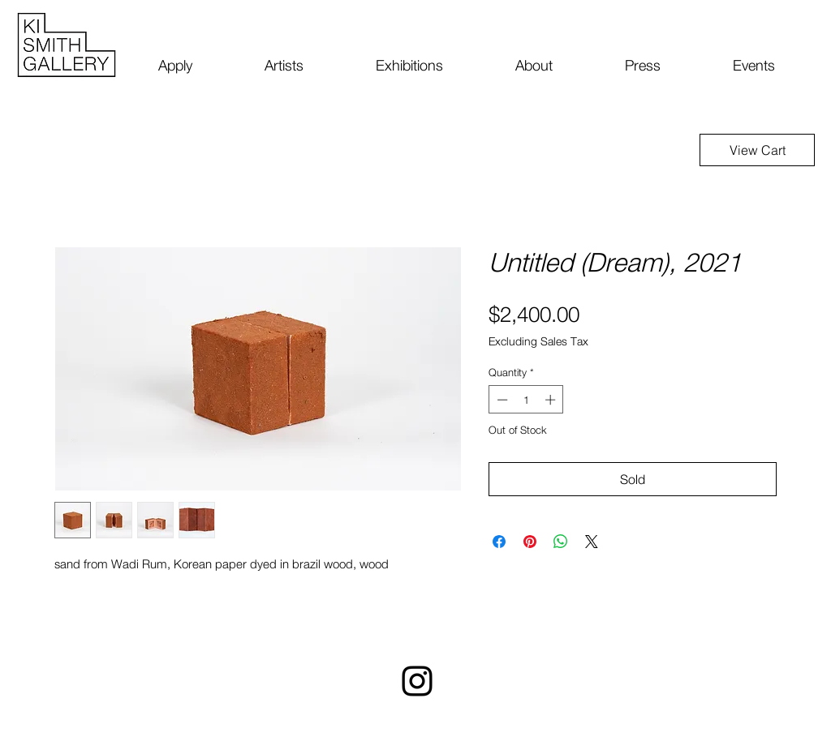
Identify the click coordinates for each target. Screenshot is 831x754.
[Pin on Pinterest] (530, 541)
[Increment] (552, 399)
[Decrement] (500, 399)
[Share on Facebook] (499, 541)
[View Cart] (757, 150)
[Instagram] (417, 681)
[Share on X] (591, 541)
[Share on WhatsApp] (561, 541)
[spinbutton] (526, 399)
